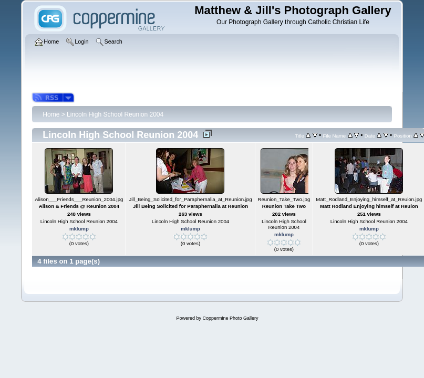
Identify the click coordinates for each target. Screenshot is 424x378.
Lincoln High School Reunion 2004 (115, 114)
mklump (79, 229)
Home (51, 114)
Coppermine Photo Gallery (230, 318)
